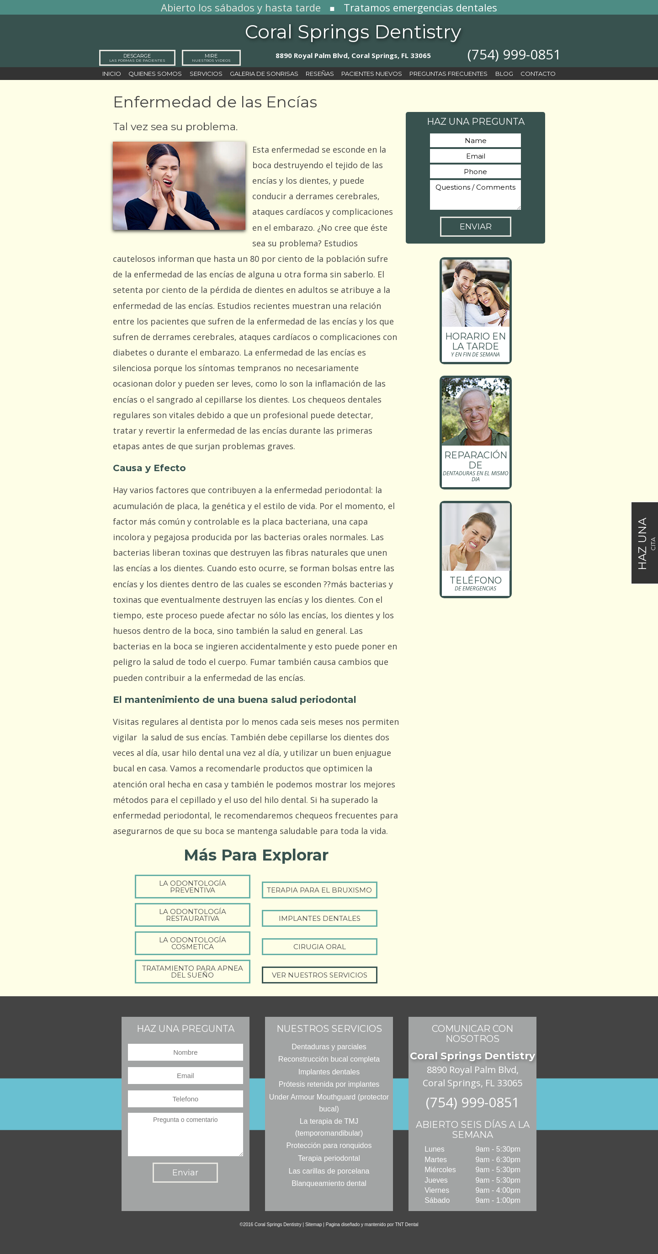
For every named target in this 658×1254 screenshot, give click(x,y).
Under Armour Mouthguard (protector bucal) (329, 1103)
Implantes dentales (320, 918)
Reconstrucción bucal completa (329, 1059)
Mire (211, 58)
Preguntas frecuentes (448, 73)
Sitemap (313, 1224)
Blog (504, 73)
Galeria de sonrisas (264, 73)
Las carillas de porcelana (329, 1171)
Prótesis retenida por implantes (329, 1084)
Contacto (538, 73)
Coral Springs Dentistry (353, 31)
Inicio (111, 73)
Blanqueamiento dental (329, 1183)
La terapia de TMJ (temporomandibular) (329, 1127)
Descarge (137, 58)
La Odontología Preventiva (192, 886)
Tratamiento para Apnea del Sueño (192, 971)
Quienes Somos (155, 73)
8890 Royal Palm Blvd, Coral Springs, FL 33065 (353, 55)
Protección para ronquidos (329, 1145)
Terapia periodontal (329, 1158)
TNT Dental (407, 1224)
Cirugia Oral (319, 946)
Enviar (476, 227)
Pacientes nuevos (371, 73)
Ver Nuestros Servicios (319, 975)
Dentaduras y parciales (329, 1047)
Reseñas (320, 73)
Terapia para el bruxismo (319, 890)
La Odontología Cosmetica (192, 943)
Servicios (206, 73)
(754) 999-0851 (514, 54)
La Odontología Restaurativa (192, 915)
